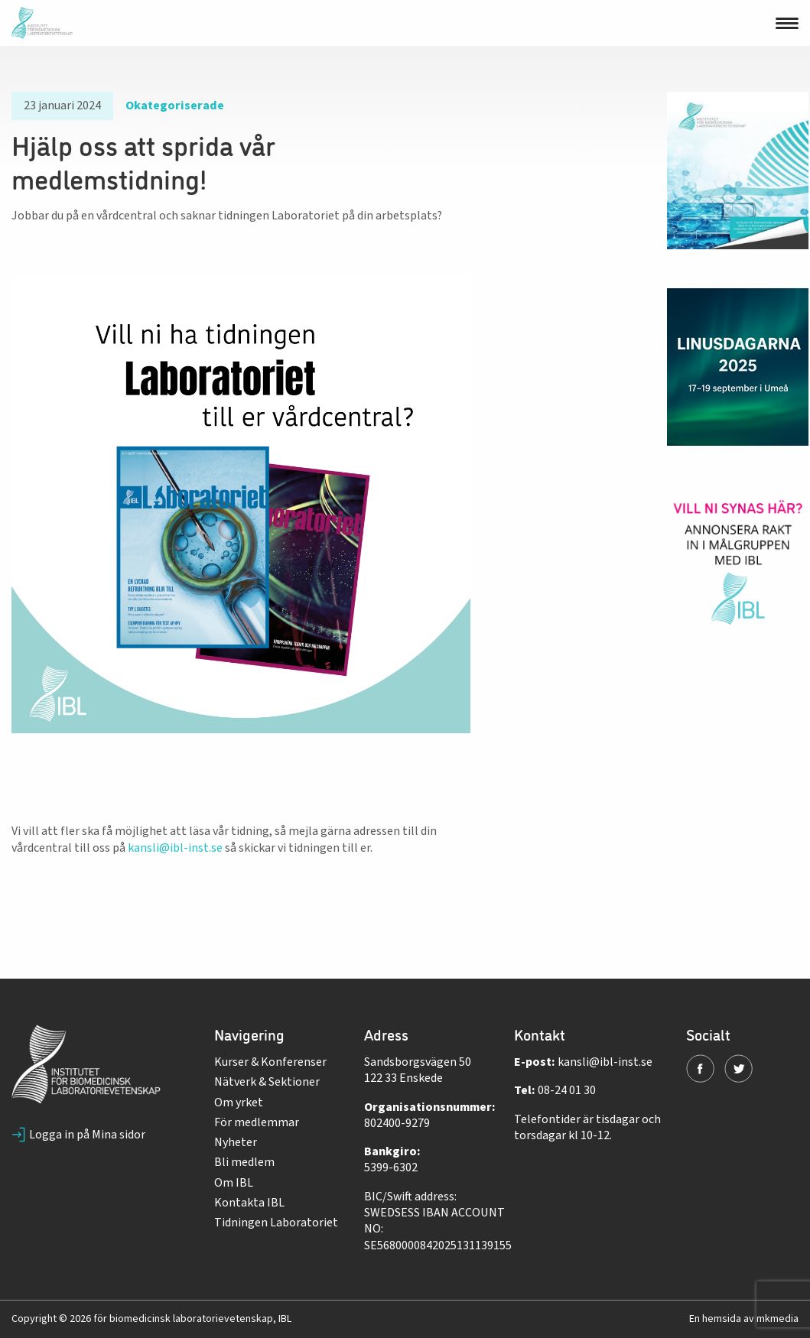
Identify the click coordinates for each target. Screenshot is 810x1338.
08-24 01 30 (567, 1090)
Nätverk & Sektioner (267, 1081)
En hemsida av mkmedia (744, 1319)
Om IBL (233, 1182)
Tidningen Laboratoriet (276, 1222)
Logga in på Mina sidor (78, 1135)
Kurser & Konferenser (270, 1062)
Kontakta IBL (249, 1202)
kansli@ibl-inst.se (174, 847)
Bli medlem (244, 1162)
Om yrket (238, 1102)
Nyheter (235, 1142)
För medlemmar (256, 1122)
